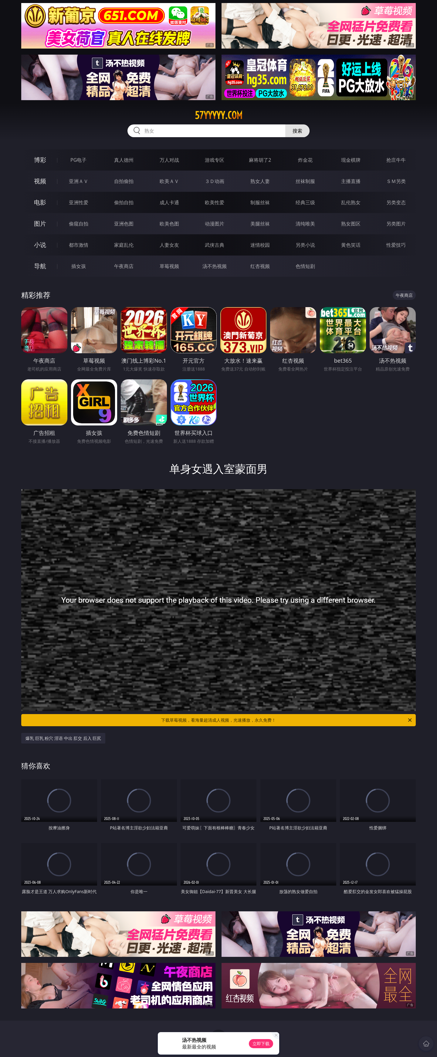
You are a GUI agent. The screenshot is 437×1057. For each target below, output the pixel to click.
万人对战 (169, 160)
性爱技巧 (396, 245)
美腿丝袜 (260, 223)
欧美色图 (169, 223)
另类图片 (396, 223)
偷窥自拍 (78, 223)
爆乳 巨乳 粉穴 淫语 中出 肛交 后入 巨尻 (63, 738)
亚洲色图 (124, 223)
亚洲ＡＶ (78, 181)
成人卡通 (169, 202)
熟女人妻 (260, 181)
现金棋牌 (351, 160)
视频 (40, 181)
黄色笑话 (351, 245)
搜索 (297, 130)
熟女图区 (351, 223)
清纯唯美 (305, 223)
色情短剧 (305, 266)
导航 (40, 266)
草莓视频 (169, 266)
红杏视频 (260, 266)
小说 (40, 245)
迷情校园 (260, 245)
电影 (40, 202)
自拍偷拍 (124, 181)
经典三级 (305, 202)
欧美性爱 (214, 202)
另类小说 (305, 245)
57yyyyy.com (218, 115)
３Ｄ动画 (214, 181)
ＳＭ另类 (396, 181)
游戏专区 (214, 160)
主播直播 (351, 181)
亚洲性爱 (78, 202)
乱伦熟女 (351, 202)
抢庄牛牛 (396, 160)
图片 (40, 223)
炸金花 (305, 160)
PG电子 (78, 160)
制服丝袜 (260, 202)
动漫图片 (214, 223)
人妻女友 (169, 245)
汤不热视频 (214, 266)
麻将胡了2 (260, 160)
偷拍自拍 (124, 202)
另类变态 (396, 202)
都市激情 (78, 245)
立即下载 (260, 1043)
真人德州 (124, 160)
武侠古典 (214, 245)
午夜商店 (124, 266)
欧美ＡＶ (169, 181)
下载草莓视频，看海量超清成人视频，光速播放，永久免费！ (287, 720)
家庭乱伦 (124, 245)
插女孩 (78, 266)
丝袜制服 (305, 181)
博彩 (40, 160)
